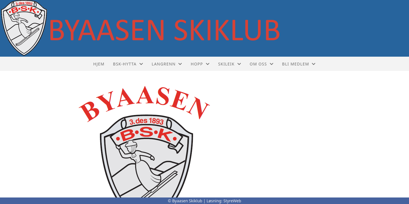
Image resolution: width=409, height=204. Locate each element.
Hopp (200, 64)
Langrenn (167, 64)
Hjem (98, 64)
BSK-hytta (128, 64)
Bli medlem (299, 64)
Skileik (229, 64)
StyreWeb (232, 200)
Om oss (262, 64)
